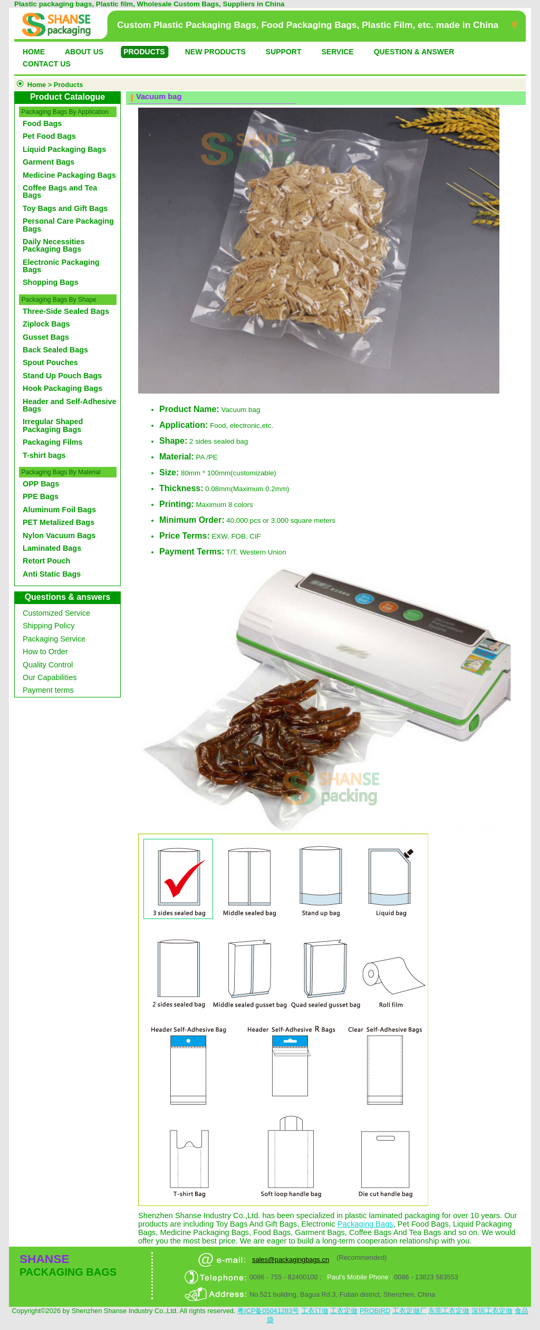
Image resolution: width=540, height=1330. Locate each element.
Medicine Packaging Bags (69, 175)
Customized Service (56, 613)
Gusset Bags (46, 337)
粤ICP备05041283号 (268, 1311)
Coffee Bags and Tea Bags (60, 191)
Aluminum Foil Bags (59, 509)
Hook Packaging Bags (62, 388)
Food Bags (42, 123)
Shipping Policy (48, 625)
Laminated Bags (52, 548)
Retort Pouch (46, 561)
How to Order (45, 651)
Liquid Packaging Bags (64, 149)
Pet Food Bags (49, 136)
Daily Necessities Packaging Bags (54, 245)
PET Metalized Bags (58, 522)
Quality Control (48, 665)
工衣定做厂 (409, 1311)
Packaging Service (54, 639)
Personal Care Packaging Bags (68, 225)
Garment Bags (48, 162)
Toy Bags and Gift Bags (65, 208)
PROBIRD (375, 1311)
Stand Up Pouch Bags (62, 375)
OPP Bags (41, 484)
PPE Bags (41, 496)
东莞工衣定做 (448, 1311)
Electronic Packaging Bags (61, 266)
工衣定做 (344, 1311)
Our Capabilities (49, 677)
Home (36, 85)
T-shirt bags (44, 455)
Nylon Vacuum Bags (59, 535)
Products (68, 85)
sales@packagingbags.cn (290, 1260)
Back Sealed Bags (55, 350)
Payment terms (48, 690)
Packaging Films (53, 442)
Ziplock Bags (46, 324)
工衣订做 (315, 1311)
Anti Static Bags (52, 574)
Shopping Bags (51, 282)
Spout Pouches (50, 362)
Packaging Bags (365, 1224)
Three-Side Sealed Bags (66, 311)
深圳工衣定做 (492, 1311)
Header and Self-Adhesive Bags (70, 405)
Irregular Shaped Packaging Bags (53, 425)
